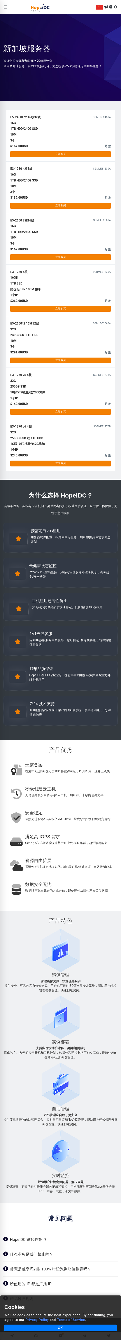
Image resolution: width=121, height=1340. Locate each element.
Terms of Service (71, 1320)
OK (60, 1328)
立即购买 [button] (60, 153)
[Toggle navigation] (5, 7)
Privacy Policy (37, 1320)
